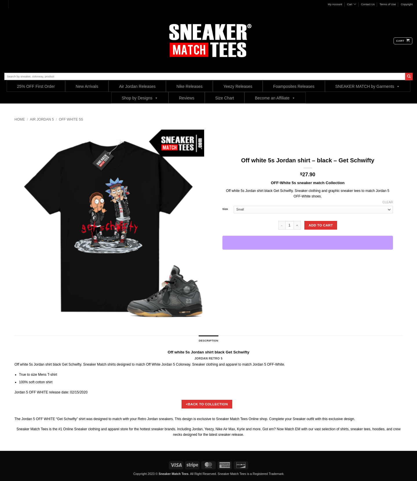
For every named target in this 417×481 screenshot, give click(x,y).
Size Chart (224, 98)
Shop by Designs (140, 98)
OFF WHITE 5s (71, 119)
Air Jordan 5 (42, 119)
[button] (403, 40)
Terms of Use (388, 4)
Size (225, 209)
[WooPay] (307, 243)
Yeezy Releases (237, 86)
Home (19, 119)
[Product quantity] (289, 225)
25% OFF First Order (36, 86)
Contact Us (367, 4)
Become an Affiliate (275, 98)
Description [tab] (208, 340)
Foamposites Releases (293, 86)
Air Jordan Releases (137, 86)
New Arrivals (87, 86)
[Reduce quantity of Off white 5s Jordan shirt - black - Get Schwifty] (281, 225)
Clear (388, 202)
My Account (335, 4)
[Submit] (409, 76)
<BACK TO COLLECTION (207, 404)
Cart (351, 4)
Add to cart (321, 225)
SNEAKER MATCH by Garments (367, 86)
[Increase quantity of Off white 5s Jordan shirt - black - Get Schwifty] (297, 225)
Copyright (407, 4)
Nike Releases (189, 86)
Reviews (186, 98)
